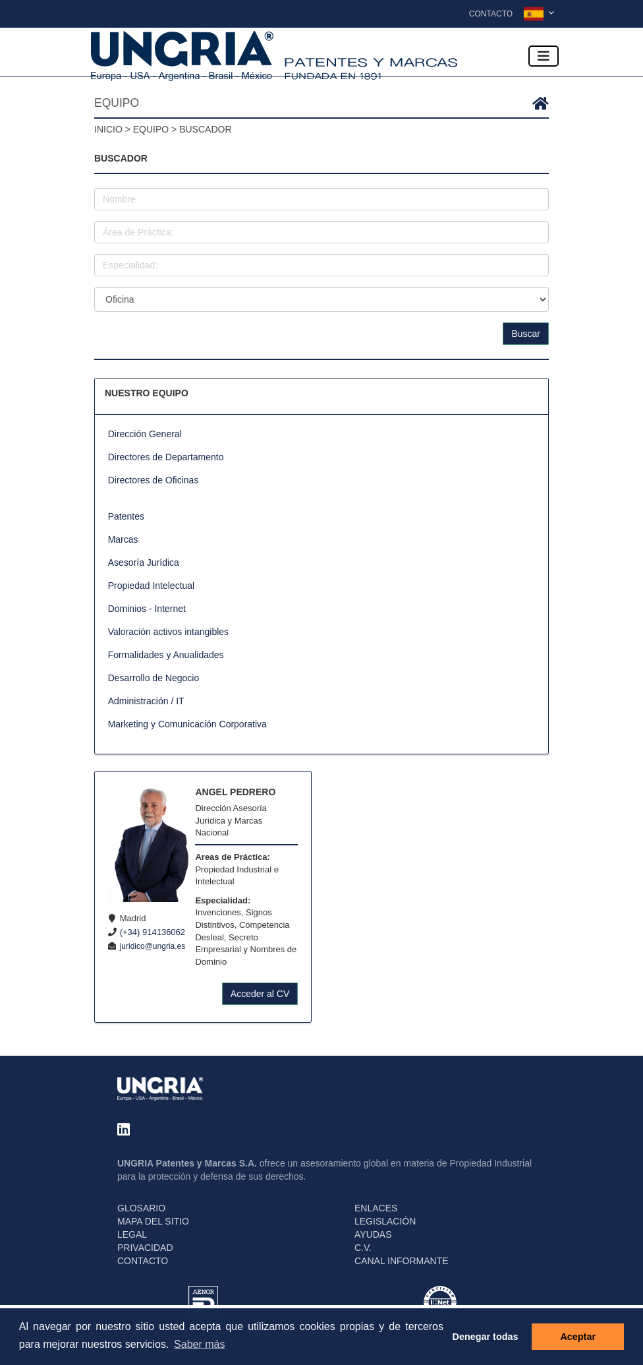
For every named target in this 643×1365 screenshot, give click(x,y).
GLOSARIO (141, 1208)
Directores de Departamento (166, 457)
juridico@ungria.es (153, 946)
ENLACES (375, 1208)
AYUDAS (373, 1234)
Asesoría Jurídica (143, 562)
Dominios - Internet (147, 608)
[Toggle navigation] (543, 56)
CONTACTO (142, 1261)
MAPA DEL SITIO (153, 1221)
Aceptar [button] (578, 1336)
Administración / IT (146, 701)
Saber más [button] (199, 1344)
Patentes (126, 516)
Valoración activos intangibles (168, 631)
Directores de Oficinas (153, 480)
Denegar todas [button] (485, 1336)
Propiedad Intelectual (151, 585)
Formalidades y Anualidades (166, 655)
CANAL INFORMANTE (401, 1261)
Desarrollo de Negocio (154, 678)
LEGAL (132, 1234)
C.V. (363, 1247)
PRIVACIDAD (145, 1247)
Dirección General (145, 434)
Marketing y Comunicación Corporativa (187, 724)
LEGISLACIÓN (385, 1221)
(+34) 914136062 (152, 932)
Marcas (123, 539)
